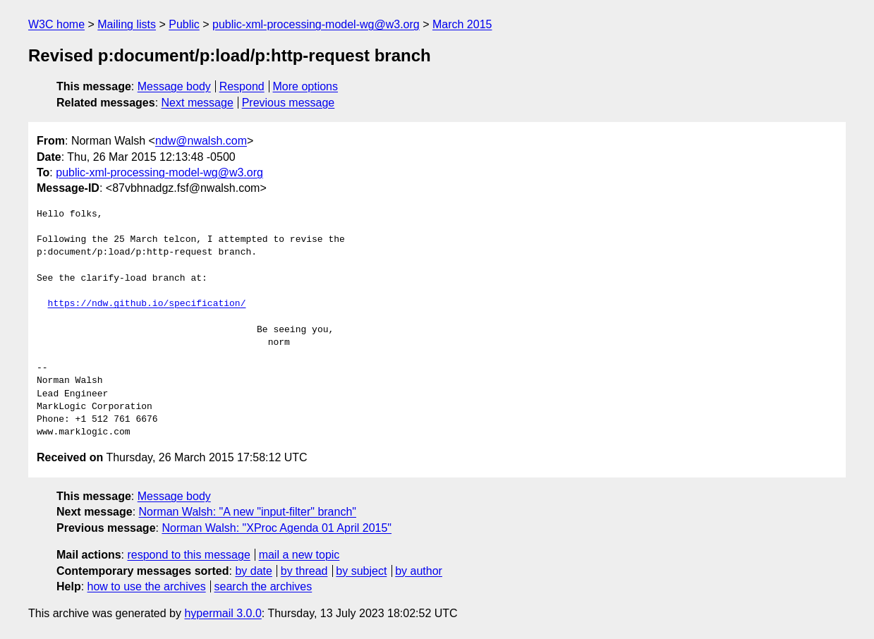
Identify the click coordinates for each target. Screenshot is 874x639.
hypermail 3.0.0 (222, 613)
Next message (197, 103)
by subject (361, 571)
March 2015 (462, 24)
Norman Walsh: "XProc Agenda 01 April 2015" (277, 528)
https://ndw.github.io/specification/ (147, 304)
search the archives (263, 586)
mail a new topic (299, 555)
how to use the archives (146, 586)
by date (253, 571)
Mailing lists (126, 24)
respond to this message (188, 555)
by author (418, 571)
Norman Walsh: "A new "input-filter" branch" (247, 512)
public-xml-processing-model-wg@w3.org (316, 24)
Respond (242, 86)
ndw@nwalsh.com (201, 141)
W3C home (56, 24)
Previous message (288, 103)
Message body (174, 86)
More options (306, 86)
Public (184, 24)
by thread (304, 571)
